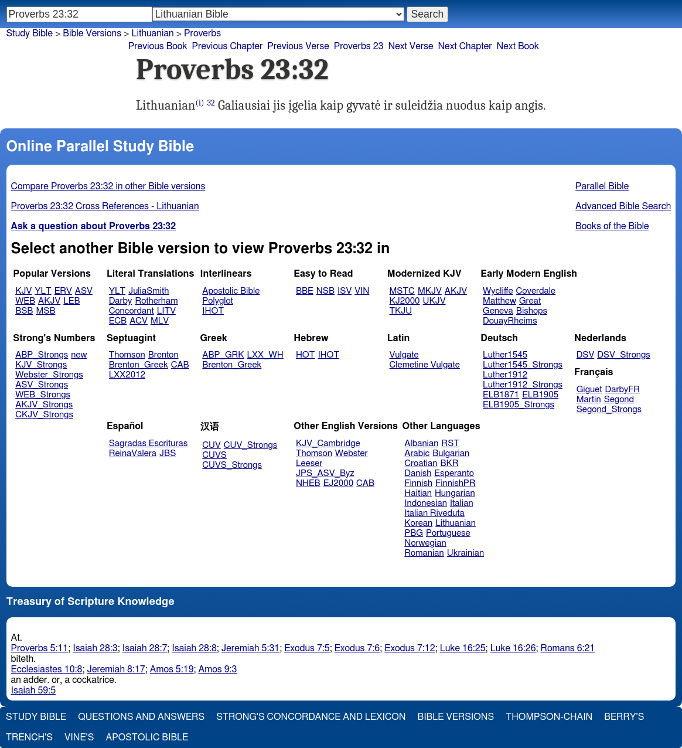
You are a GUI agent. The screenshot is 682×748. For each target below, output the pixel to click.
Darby (120, 301)
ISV (344, 291)
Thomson (127, 355)
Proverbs (202, 33)
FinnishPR (455, 483)
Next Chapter (465, 46)
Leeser (309, 463)
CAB (180, 365)
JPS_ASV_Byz (325, 473)
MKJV (430, 291)
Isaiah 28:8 (194, 648)
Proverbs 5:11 (40, 648)
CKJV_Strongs (44, 414)
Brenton (163, 355)
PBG (413, 533)
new (79, 355)
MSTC (402, 291)
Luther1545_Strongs (522, 365)
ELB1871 (501, 394)
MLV (160, 321)
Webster (351, 453)
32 (210, 103)
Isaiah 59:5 (33, 690)
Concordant (131, 311)
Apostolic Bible (146, 737)
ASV (84, 291)
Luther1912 (505, 374)
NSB (325, 291)
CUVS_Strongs (232, 465)
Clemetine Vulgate (425, 365)
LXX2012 (127, 374)
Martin (589, 399)
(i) (199, 103)
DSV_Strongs (623, 355)
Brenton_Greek (138, 365)
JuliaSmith (148, 291)
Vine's (79, 737)
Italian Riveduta (434, 513)
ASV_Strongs (41, 384)
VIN (361, 291)
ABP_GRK (223, 355)
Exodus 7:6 (357, 648)
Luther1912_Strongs (522, 384)
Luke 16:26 (513, 648)
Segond (619, 399)
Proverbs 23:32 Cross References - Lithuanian (105, 206)
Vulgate (404, 355)
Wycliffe (498, 291)
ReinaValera (132, 453)
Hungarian (455, 493)
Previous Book (157, 46)
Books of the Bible (612, 226)
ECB (118, 321)
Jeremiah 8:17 (116, 669)
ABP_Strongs (41, 355)
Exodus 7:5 (307, 648)
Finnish (418, 483)
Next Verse (411, 46)
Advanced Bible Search (623, 206)
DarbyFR (622, 389)
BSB (24, 311)
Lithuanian (152, 33)
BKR (450, 463)
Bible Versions (92, 33)
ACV (138, 321)
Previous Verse (298, 46)
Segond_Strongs (609, 409)
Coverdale (536, 291)
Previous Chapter (227, 46)
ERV (63, 291)
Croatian (420, 463)
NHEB (308, 483)
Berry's (624, 717)
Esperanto (454, 473)
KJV (23, 291)
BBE (304, 291)
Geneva (498, 311)
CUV (211, 445)
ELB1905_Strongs (518, 404)
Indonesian (425, 503)
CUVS (214, 455)
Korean (418, 523)
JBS (167, 453)
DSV (586, 355)
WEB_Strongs (42, 394)
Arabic (416, 453)
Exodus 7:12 (409, 648)
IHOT (213, 311)
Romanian (424, 553)
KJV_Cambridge (328, 443)
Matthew (499, 301)
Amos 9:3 (218, 669)
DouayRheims (510, 321)
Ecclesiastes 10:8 (47, 669)
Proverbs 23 (359, 46)
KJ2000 (405, 301)
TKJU (401, 311)
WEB (25, 301)
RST (450, 443)
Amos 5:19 (172, 669)
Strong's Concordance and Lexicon (310, 717)
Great (530, 301)
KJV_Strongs (41, 365)
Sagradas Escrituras (148, 443)
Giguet (589, 389)
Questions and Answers (141, 717)
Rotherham (156, 301)
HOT (305, 355)
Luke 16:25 (463, 648)
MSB (45, 311)
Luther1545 (505, 355)
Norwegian (425, 543)
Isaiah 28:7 (145, 648)
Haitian (418, 493)
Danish (417, 473)
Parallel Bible (602, 186)
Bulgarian (450, 453)
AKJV (49, 301)
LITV (166, 311)
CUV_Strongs (250, 445)
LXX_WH (265, 355)
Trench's (29, 737)
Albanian (421, 443)
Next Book (518, 46)
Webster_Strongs (49, 374)
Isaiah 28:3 (95, 648)
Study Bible (29, 33)
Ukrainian (465, 553)
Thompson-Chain (549, 717)
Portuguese (448, 533)
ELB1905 (540, 394)
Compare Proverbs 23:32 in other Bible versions (108, 186)
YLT (43, 291)
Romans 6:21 (568, 648)
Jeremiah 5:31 (250, 648)
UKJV (434, 301)
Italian (461, 503)
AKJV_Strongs (44, 404)
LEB (71, 301)
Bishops (531, 311)
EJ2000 (338, 483)
